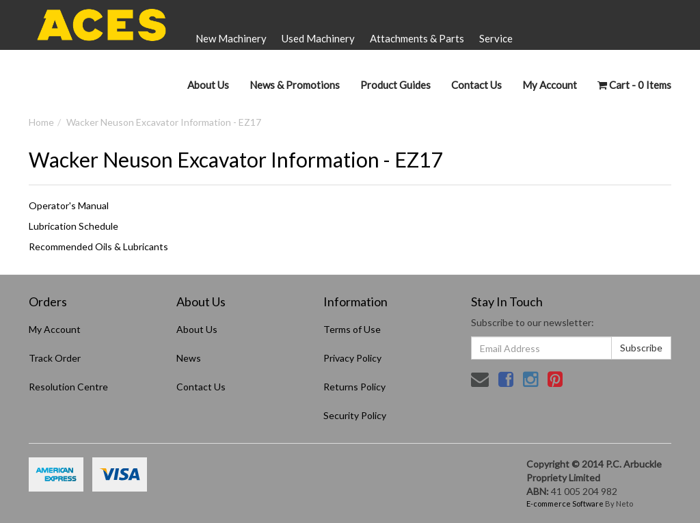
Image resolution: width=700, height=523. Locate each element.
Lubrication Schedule (73, 226)
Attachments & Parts (417, 38)
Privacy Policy (352, 358)
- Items (634, 85)
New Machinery (231, 38)
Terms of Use (352, 329)
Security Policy (354, 415)
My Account (55, 329)
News (188, 358)
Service (496, 38)
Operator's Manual (69, 205)
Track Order (55, 358)
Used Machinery (318, 38)
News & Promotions (295, 85)
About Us (208, 85)
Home (41, 122)
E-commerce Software (565, 503)
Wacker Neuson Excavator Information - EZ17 (163, 122)
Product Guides (395, 85)
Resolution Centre (68, 386)
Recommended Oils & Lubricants (98, 246)
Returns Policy (354, 386)
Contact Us (476, 85)
